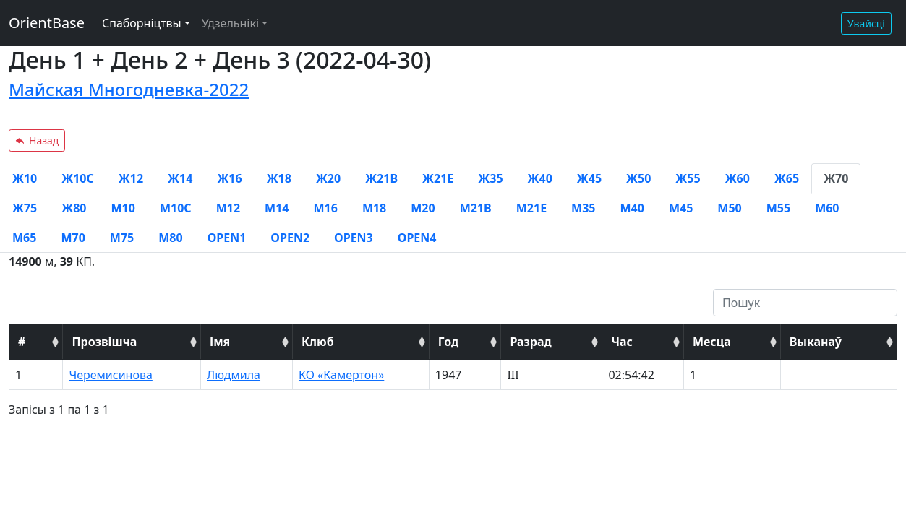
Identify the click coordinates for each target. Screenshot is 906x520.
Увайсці (866, 23)
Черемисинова (110, 375)
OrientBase (47, 22)
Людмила (233, 375)
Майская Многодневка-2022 (129, 89)
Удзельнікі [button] (230, 23)
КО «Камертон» (341, 375)
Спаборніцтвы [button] (141, 23)
